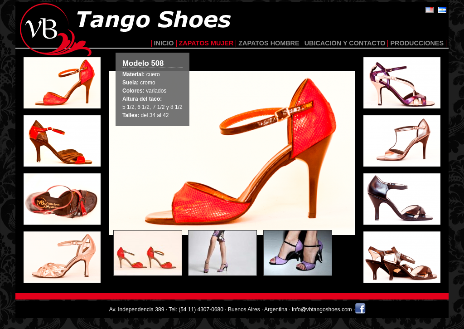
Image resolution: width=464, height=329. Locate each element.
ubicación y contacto (345, 43)
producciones (417, 43)
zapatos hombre (268, 43)
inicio (164, 43)
